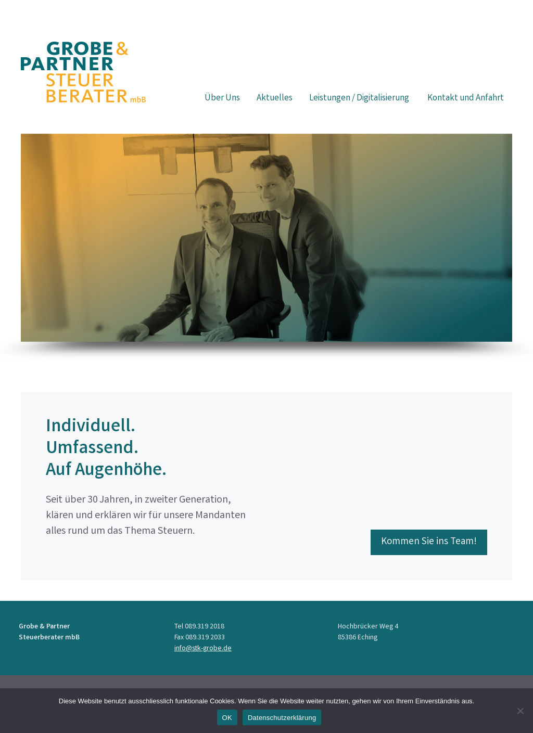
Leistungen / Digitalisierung (360, 98)
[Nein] (520, 710)
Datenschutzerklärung (282, 718)
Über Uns (222, 98)
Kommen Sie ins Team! (429, 542)
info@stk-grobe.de (203, 649)
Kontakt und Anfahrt (465, 98)
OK (227, 718)
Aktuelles (275, 98)
